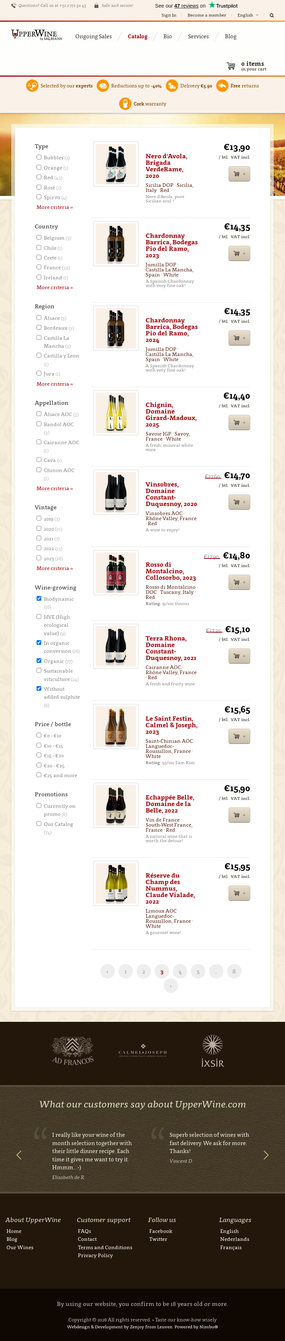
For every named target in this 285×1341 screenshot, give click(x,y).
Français (231, 1247)
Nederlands (234, 1239)
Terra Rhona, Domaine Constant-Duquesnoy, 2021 (171, 648)
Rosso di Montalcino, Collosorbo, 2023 (171, 571)
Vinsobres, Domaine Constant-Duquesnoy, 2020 (171, 494)
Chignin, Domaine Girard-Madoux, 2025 (171, 415)
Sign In (169, 15)
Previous (18, 1155)
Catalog (137, 36)
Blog (230, 36)
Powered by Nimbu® (196, 1326)
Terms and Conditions (105, 1247)
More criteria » (55, 207)
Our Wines (20, 1247)
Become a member (207, 15)
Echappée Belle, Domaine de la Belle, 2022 (170, 804)
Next (41, 1050)
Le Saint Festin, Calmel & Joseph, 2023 (171, 725)
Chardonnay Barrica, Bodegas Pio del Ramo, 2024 (172, 330)
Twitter (158, 1239)
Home (14, 1231)
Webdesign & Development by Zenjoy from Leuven (119, 1326)
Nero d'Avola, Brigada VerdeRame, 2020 (166, 166)
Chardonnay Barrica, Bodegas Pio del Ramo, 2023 (172, 245)
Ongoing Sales (93, 36)
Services (198, 36)
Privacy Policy (95, 1255)
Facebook (160, 1231)
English (249, 15)
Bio (167, 36)
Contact (87, 1239)
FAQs (84, 1231)
